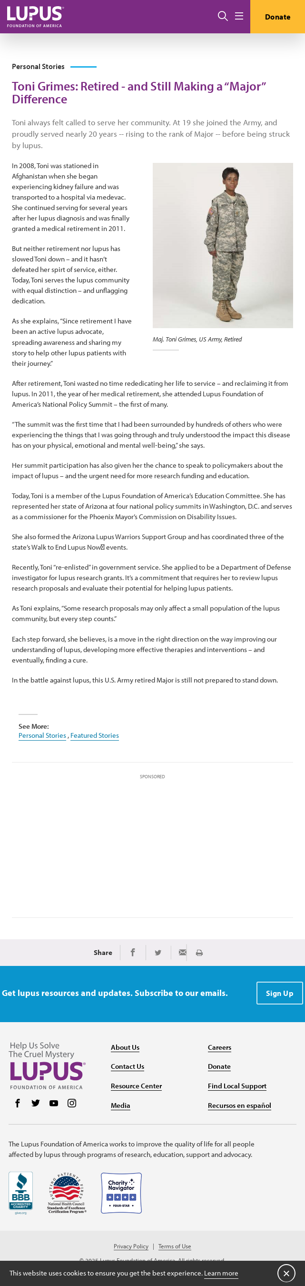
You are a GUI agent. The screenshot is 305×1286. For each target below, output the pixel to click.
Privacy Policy (131, 1246)
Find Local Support (237, 1085)
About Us (125, 1047)
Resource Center (136, 1085)
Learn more (221, 1272)
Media (120, 1105)
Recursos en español (239, 1105)
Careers (219, 1047)
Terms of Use (174, 1246)
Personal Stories (42, 735)
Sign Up (280, 993)
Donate (278, 16)
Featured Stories (94, 735)
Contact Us (127, 1066)
